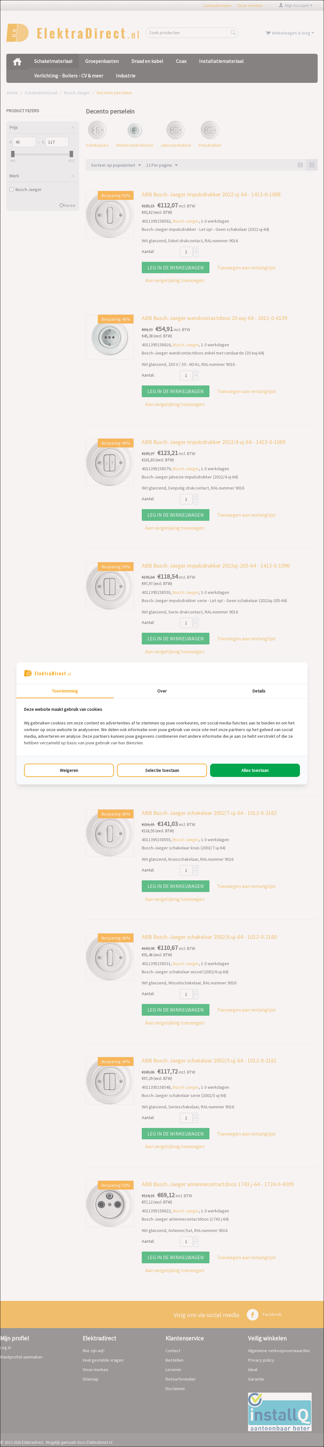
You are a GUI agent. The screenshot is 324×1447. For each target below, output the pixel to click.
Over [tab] (162, 691)
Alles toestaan (255, 770)
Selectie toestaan (162, 770)
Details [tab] (258, 691)
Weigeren (69, 770)
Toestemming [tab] (65, 691)
